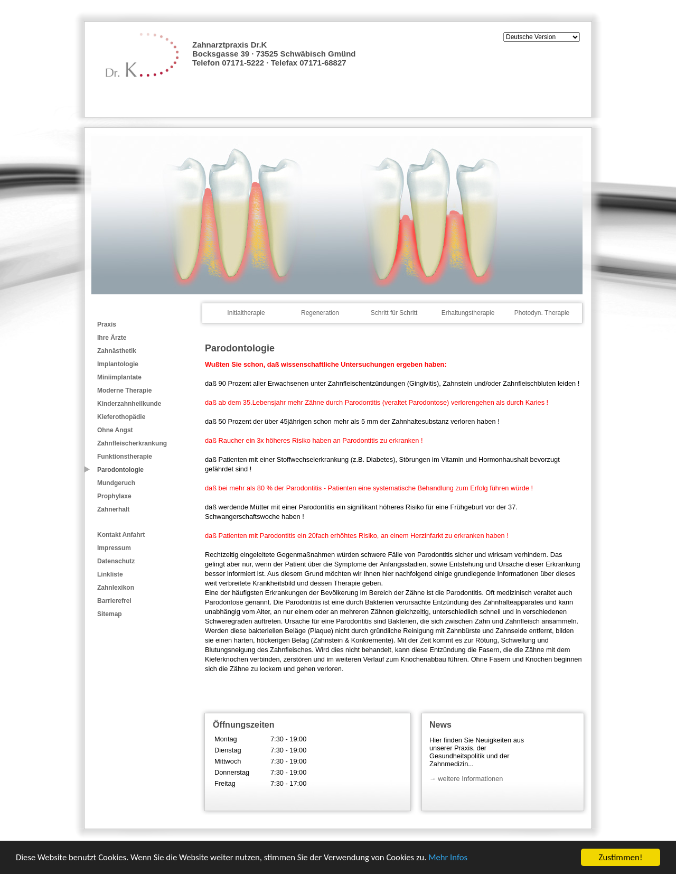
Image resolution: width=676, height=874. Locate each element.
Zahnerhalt (113, 509)
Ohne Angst (115, 430)
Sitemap (109, 614)
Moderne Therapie (124, 390)
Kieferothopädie (121, 417)
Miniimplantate (119, 377)
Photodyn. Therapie (542, 313)
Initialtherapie (246, 313)
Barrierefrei (114, 601)
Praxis (106, 324)
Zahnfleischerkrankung (132, 443)
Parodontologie (120, 469)
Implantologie (117, 364)
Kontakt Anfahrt (121, 534)
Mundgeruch (116, 483)
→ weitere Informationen (466, 779)
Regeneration (320, 313)
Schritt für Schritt (394, 313)
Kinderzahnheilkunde (129, 403)
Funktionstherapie (124, 456)
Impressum (114, 548)
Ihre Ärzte (111, 337)
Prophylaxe (114, 496)
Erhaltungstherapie (468, 313)
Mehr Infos (456, 858)
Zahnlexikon (115, 587)
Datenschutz (116, 561)
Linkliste (110, 574)
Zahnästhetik (116, 351)
